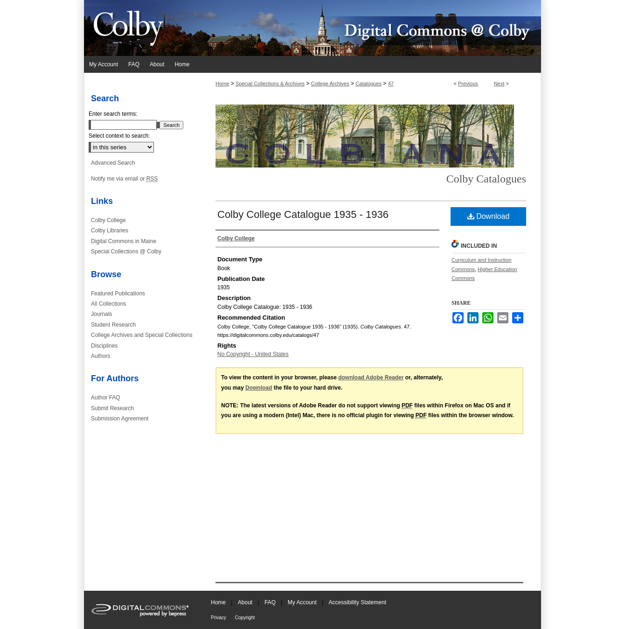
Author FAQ (105, 397)
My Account (303, 602)
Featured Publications (118, 293)
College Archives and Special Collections (141, 335)
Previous (468, 83)
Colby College (108, 220)
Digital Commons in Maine (123, 241)
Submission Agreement (119, 418)
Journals (101, 314)
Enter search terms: (113, 114)
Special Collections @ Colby (126, 251)
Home (222, 83)
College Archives (330, 83)
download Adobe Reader (370, 377)
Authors (100, 356)
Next (499, 83)
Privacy (219, 617)
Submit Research (112, 408)
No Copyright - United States (253, 354)
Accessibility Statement (357, 602)
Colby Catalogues (486, 179)
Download (488, 216)
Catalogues (368, 83)
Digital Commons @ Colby (368, 28)
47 (391, 83)
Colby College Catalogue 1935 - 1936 (303, 214)
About (246, 602)
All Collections (108, 304)
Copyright (245, 617)
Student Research (113, 324)
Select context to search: (119, 136)
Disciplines (104, 345)
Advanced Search (113, 163)
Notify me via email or (124, 178)
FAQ (270, 602)
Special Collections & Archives (270, 83)
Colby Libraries (109, 230)
